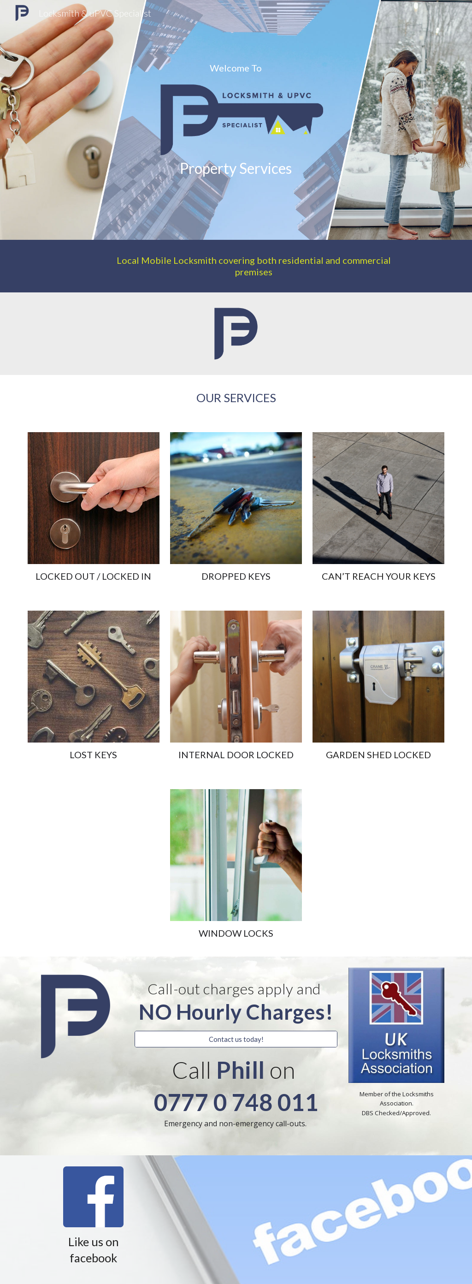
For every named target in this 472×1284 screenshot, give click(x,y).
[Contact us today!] (236, 1039)
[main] (236, 68)
